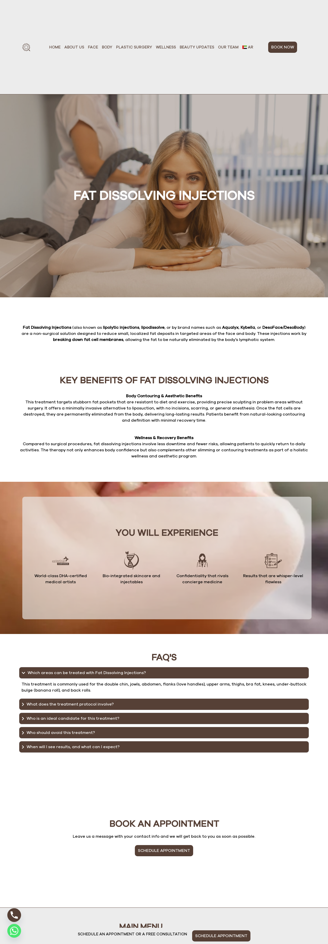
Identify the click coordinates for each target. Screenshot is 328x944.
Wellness (166, 47)
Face (93, 47)
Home (55, 47)
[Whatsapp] (14, 931)
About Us (74, 47)
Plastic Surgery (134, 47)
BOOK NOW (282, 47)
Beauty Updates (197, 47)
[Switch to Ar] (247, 47)
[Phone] (14, 915)
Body (107, 47)
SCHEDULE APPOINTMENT (164, 850)
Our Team (228, 47)
